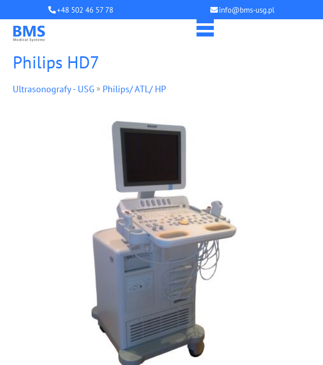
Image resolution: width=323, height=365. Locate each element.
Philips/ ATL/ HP (134, 89)
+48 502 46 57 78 (85, 10)
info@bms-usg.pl (246, 10)
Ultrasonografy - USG (53, 89)
